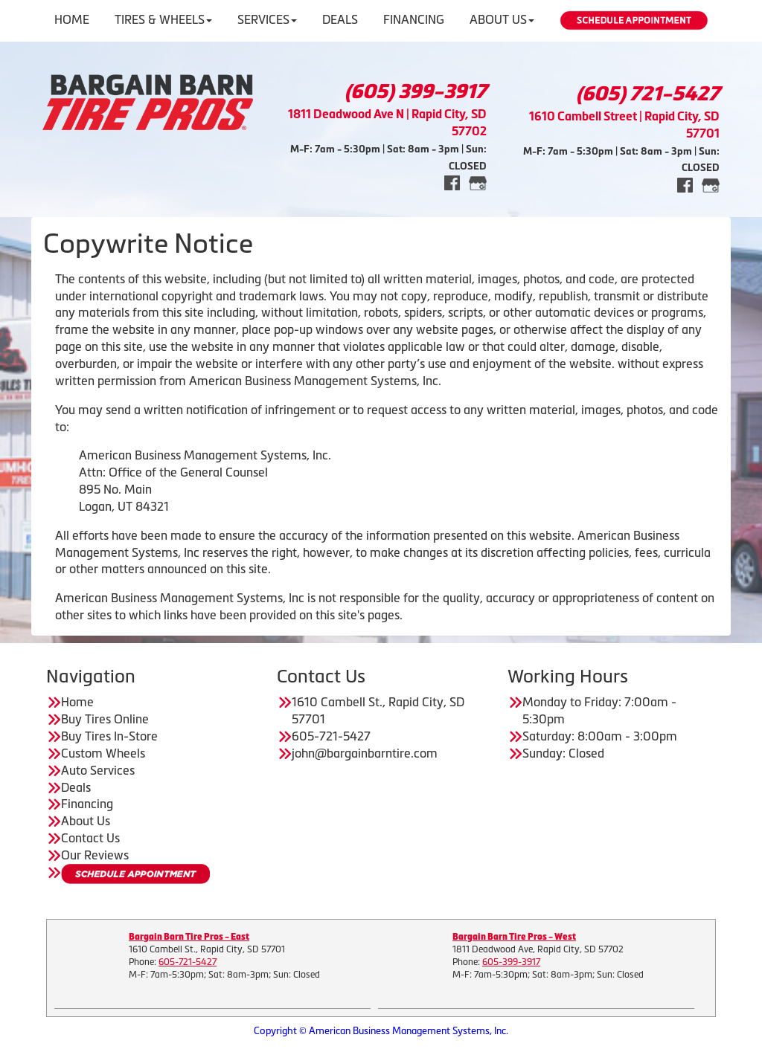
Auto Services (98, 770)
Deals (340, 19)
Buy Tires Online (105, 719)
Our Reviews (95, 855)
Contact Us (90, 838)
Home (71, 19)
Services (267, 19)
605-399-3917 (511, 962)
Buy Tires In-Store (109, 736)
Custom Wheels (103, 753)
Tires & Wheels (163, 19)
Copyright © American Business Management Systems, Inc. (381, 1030)
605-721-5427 (188, 962)
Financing (413, 19)
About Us (502, 19)
